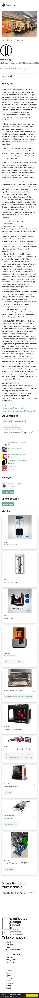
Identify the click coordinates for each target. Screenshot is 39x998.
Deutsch (9, 970)
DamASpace (12, 467)
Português (9, 986)
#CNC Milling (8, 792)
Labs (3, 40)
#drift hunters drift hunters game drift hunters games (18, 696)
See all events (8, 504)
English (8, 973)
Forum (8, 952)
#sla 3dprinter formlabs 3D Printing (14, 661)
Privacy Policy (11, 960)
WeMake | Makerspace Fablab (18, 461)
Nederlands (10, 983)
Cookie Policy (11, 957)
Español (8, 976)
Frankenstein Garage (14, 448)
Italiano (8, 981)
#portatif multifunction (11, 824)
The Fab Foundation (13, 955)
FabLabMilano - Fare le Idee (17, 442)
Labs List (9, 942)
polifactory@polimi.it (23, 69)
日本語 (8, 988)
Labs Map (9, 944)
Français (9, 978)
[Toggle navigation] (34, 5)
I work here (8, 492)
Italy (10, 40)
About (8, 947)
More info (15, 996)
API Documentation (13, 950)
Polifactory (19, 40)
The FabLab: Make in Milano (17, 454)
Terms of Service (12, 962)
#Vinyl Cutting (9, 869)
